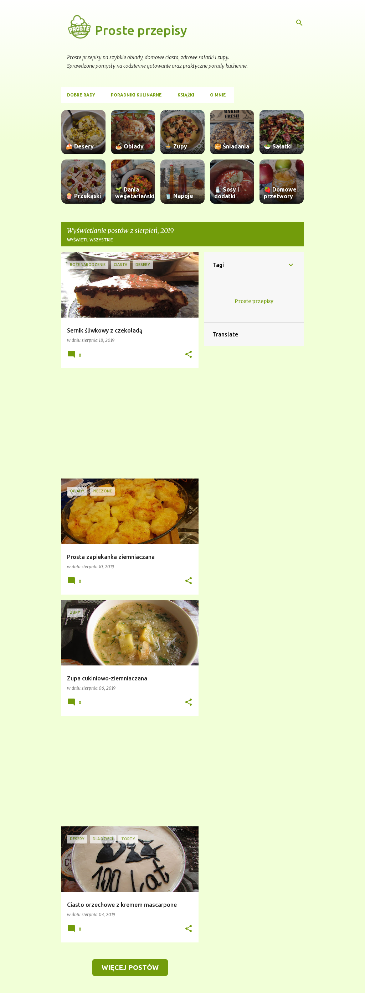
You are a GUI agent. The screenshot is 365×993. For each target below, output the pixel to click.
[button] (188, 355)
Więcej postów (130, 967)
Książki (186, 95)
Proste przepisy (141, 30)
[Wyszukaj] (299, 22)
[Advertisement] (127, 423)
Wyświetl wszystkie (90, 239)
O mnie (218, 95)
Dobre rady (81, 95)
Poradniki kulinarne (136, 95)
